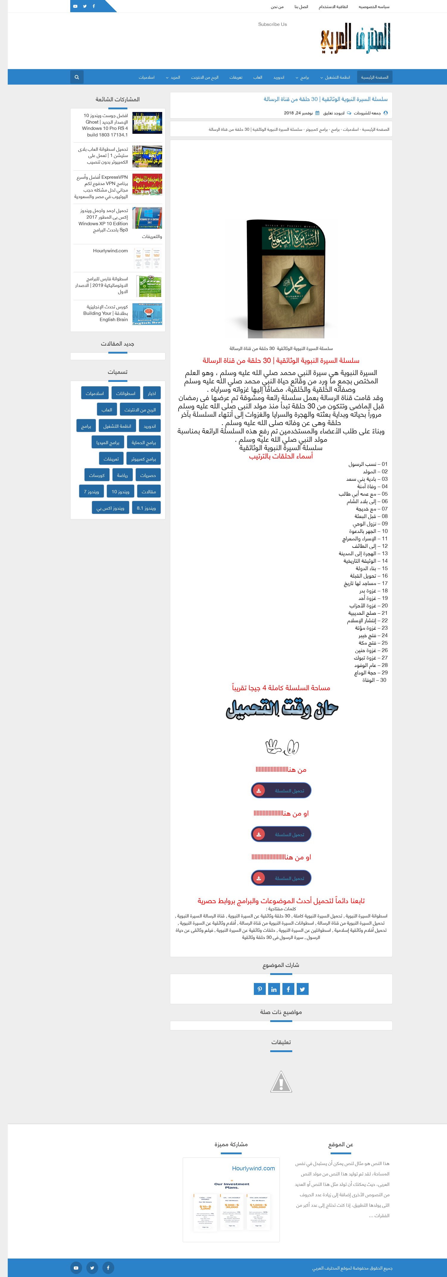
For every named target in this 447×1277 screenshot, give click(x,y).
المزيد (167, 76)
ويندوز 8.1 (138, 507)
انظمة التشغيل (330, 76)
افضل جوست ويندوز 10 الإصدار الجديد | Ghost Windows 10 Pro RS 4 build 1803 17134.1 (97, 124)
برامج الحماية (136, 442)
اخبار (144, 393)
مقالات (141, 491)
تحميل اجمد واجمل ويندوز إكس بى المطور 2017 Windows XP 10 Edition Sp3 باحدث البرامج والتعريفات (112, 223)
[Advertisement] (170, 42)
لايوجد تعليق (326, 112)
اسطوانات (118, 393)
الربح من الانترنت (197, 76)
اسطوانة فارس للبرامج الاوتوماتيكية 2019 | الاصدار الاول (94, 284)
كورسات (89, 474)
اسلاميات (139, 76)
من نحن (269, 6)
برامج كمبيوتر (136, 458)
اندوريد (271, 76)
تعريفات (228, 76)
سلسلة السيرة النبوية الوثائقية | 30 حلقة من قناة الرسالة (318, 98)
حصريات (140, 474)
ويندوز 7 (83, 491)
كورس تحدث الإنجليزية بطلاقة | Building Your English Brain (98, 312)
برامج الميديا (100, 442)
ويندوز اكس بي (103, 507)
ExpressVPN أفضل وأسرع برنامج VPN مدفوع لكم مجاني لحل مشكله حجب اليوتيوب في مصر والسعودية (93, 186)
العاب (250, 76)
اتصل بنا (293, 6)
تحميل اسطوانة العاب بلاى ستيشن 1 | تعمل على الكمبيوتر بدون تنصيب (95, 155)
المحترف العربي (318, 1267)
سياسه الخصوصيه (366, 6)
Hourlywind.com (102, 250)
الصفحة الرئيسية (367, 76)
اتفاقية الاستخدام (325, 6)
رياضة (115, 474)
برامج (297, 76)
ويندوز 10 (113, 491)
